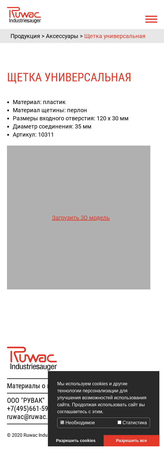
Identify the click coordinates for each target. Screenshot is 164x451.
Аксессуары (62, 36)
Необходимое (77, 422)
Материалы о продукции (42, 386)
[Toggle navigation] (151, 19)
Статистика (132, 422)
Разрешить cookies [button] (75, 440)
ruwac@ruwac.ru (30, 417)
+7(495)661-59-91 (32, 409)
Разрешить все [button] (131, 440)
